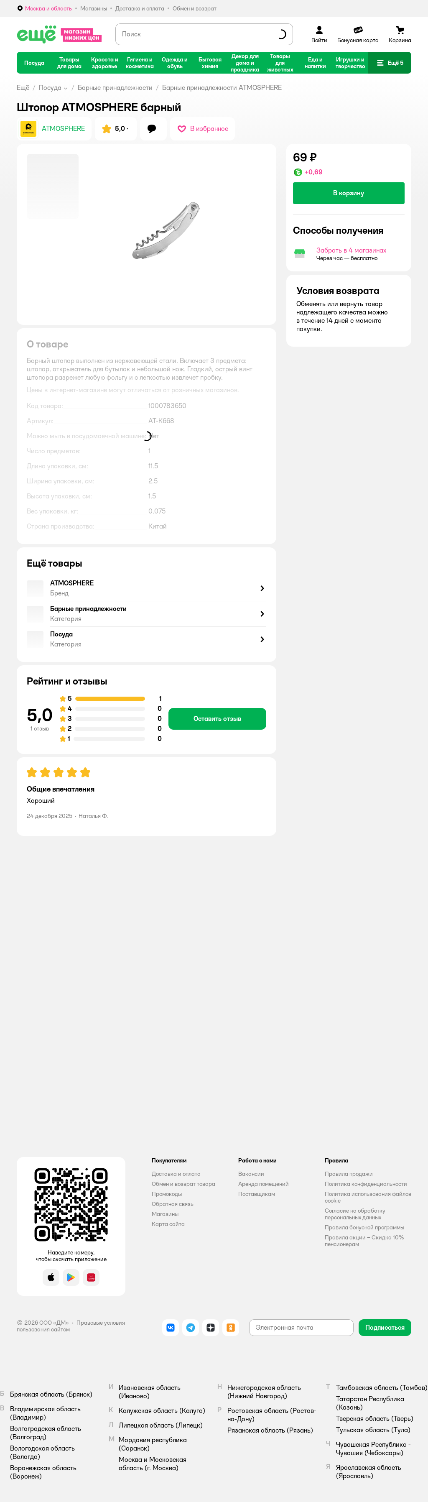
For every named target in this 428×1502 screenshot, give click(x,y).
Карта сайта (168, 1224)
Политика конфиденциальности (366, 1183)
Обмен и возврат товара (183, 1183)
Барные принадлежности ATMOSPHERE (222, 88)
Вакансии (251, 1173)
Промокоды (167, 1193)
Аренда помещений (263, 1183)
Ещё (23, 88)
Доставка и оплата (176, 1173)
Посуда (50, 88)
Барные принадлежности (115, 88)
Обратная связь (173, 1204)
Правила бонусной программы (364, 1227)
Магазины (165, 1214)
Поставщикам (256, 1193)
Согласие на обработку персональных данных (355, 1214)
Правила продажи (349, 1173)
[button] (389, 63)
